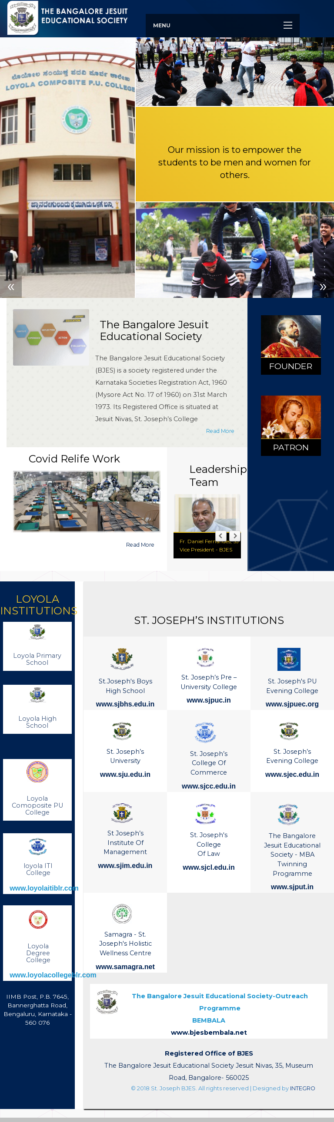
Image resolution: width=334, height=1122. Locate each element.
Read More (220, 431)
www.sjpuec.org (292, 704)
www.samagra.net (125, 966)
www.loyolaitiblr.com (44, 888)
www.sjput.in (292, 887)
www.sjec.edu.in (292, 774)
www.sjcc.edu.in (209, 786)
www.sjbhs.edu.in (125, 704)
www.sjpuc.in (209, 700)
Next (323, 287)
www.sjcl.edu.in (208, 867)
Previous (11, 287)
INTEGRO (302, 1088)
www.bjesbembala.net (209, 1032)
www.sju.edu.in (125, 774)
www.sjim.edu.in (125, 865)
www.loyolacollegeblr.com (53, 975)
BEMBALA (220, 1008)
